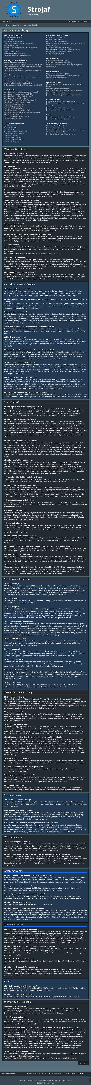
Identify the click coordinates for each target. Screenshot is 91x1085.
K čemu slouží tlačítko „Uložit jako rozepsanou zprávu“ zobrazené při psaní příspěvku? (22, 113)
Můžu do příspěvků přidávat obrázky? (16, 131)
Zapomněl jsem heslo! (11, 52)
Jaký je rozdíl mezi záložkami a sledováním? (60, 102)
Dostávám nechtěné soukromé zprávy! (59, 63)
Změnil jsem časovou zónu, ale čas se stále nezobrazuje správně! (22, 72)
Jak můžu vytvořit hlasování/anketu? (16, 98)
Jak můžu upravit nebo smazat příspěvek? (18, 94)
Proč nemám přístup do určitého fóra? (17, 104)
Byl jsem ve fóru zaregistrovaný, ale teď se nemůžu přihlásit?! (21, 49)
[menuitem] (85, 21)
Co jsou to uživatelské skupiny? (56, 42)
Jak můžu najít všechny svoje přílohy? (58, 119)
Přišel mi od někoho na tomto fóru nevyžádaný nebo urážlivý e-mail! (64, 66)
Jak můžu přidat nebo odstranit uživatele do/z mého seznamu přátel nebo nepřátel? (63, 77)
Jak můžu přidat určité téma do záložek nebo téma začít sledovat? (65, 105)
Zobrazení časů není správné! (13, 69)
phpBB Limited (9, 1011)
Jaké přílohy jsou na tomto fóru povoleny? (60, 117)
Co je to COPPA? (9, 40)
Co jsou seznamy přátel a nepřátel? (58, 74)
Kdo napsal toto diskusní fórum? (57, 126)
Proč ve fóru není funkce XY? (55, 128)
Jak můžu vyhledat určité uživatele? (58, 93)
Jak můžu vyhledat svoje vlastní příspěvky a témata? (63, 95)
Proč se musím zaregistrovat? (13, 38)
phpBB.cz (51, 1083)
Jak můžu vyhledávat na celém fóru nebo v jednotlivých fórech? (64, 86)
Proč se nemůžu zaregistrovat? (14, 42)
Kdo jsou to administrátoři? (55, 38)
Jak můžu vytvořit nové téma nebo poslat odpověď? (21, 92)
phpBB (6, 346)
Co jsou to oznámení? (11, 135)
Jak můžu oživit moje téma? (13, 118)
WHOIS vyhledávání (75, 1032)
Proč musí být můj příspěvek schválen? (17, 116)
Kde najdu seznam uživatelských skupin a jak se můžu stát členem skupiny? (65, 45)
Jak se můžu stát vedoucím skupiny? (58, 48)
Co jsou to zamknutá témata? (13, 139)
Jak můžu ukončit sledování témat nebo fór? (61, 110)
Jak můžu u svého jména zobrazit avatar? (17, 81)
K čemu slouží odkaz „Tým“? (55, 54)
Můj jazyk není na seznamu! (13, 75)
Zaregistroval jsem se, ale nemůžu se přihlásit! (19, 44)
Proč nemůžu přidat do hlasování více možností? (20, 100)
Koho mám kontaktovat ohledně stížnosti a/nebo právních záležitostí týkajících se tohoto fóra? (66, 131)
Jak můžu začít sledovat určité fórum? (59, 108)
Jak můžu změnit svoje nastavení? (15, 63)
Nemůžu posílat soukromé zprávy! (57, 61)
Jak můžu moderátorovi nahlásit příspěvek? (18, 110)
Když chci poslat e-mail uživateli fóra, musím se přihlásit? (23, 85)
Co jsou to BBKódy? (10, 125)
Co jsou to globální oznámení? (14, 133)
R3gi (70, 1080)
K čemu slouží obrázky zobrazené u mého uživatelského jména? (22, 78)
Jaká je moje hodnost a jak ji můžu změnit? (18, 83)
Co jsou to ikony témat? (12, 142)
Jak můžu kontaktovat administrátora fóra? (60, 134)
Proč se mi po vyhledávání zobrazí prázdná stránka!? (64, 91)
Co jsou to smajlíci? (10, 129)
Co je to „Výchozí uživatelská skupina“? (59, 52)
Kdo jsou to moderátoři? (54, 40)
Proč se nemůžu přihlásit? (12, 46)
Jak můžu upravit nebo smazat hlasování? (18, 102)
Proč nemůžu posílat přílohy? (13, 106)
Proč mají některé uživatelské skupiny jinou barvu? (63, 50)
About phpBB (51, 1013)
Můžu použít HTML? (10, 127)
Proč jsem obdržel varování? (13, 108)
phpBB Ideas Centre (35, 1021)
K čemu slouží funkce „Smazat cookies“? (17, 56)
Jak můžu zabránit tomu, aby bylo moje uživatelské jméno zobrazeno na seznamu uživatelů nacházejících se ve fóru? (23, 66)
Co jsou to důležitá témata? (13, 137)
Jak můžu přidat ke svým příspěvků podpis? (18, 96)
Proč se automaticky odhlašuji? (14, 54)
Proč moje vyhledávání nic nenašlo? (58, 89)
